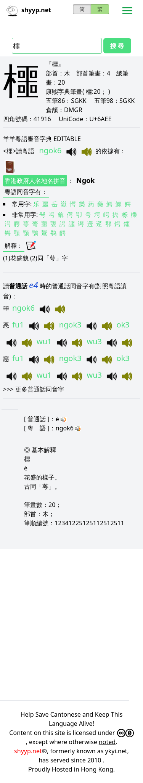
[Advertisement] (71, 623)
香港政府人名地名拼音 (35, 180)
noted (107, 742)
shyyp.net (28, 751)
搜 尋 (117, 46)
